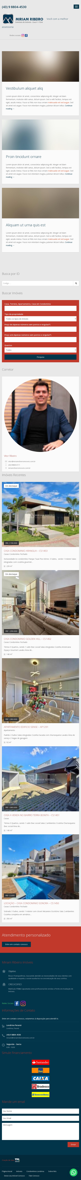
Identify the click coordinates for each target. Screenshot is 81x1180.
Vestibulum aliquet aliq (24, 88)
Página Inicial (7, 1171)
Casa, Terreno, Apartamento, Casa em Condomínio (28, 304)
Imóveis (19, 1171)
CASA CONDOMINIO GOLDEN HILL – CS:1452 (27, 638)
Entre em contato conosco (16, 944)
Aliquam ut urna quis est (26, 224)
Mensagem (40, 1131)
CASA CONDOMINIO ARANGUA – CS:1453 (25, 550)
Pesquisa (40, 357)
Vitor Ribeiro (10, 455)
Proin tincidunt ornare (23, 156)
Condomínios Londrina (35, 1171)
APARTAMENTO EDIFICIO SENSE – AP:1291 (26, 726)
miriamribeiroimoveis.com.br (19, 468)
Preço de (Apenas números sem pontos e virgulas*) (27, 324)
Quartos (8, 345)
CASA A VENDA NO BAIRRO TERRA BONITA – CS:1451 (31, 815)
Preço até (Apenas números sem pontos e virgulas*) (28, 335)
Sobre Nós (52, 1171)
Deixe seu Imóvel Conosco (14, 1176)
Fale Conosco (34, 1176)
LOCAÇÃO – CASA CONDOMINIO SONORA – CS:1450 (31, 903)
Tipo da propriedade (14, 314)
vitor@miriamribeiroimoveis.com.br (21, 461)
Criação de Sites (11, 1160)
